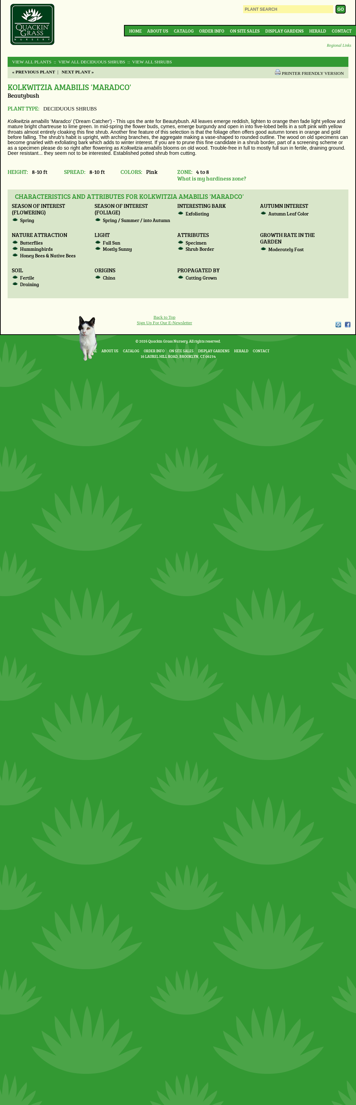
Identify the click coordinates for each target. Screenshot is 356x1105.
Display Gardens (284, 31)
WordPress (338, 324)
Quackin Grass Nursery (32, 24)
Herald (317, 31)
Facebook (348, 324)
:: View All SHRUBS (149, 61)
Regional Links (339, 45)
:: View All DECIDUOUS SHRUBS (89, 61)
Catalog (184, 31)
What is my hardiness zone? (211, 178)
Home (135, 31)
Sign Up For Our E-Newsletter (164, 322)
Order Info (211, 31)
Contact (341, 31)
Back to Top (164, 317)
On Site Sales (245, 31)
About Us (157, 31)
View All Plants (31, 61)
